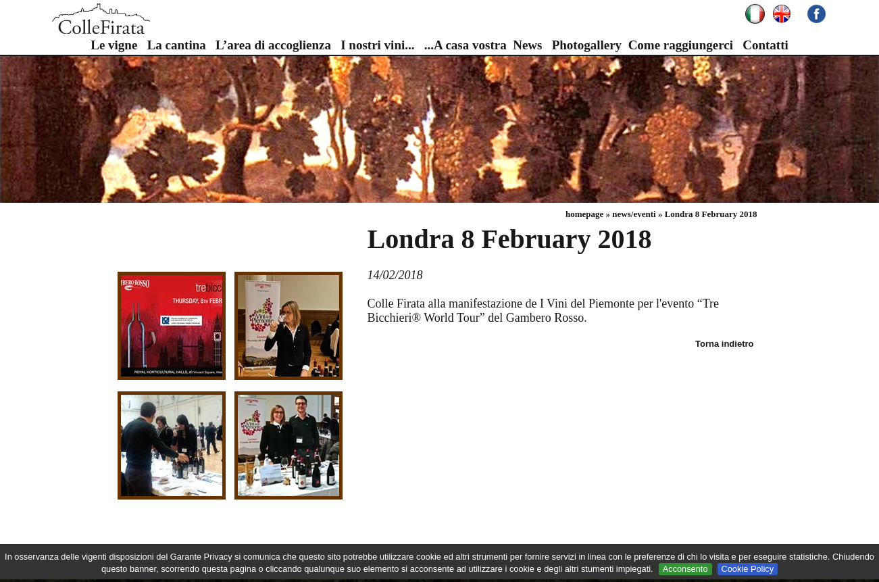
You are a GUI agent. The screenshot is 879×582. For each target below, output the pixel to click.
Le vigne (114, 45)
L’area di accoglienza (273, 45)
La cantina (176, 45)
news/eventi (633, 214)
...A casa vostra (465, 45)
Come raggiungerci (680, 45)
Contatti (765, 45)
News (527, 45)
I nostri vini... (377, 45)
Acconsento (685, 569)
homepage (584, 214)
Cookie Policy (748, 569)
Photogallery (587, 45)
